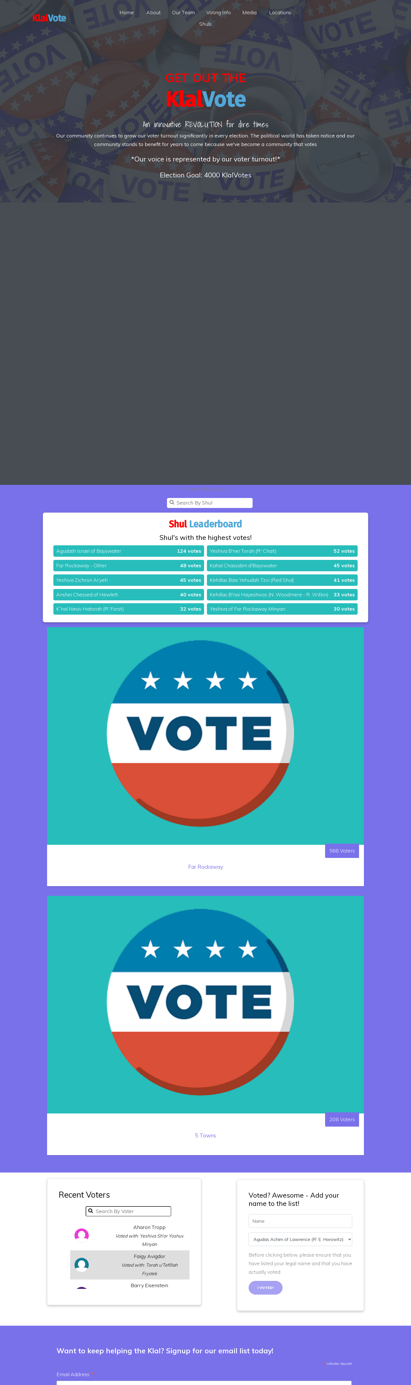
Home (127, 12)
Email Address (75, 1375)
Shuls (205, 24)
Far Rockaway (205, 881)
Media (249, 12)
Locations (280, 12)
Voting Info (218, 12)
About (153, 12)
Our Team (183, 12)
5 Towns (205, 1150)
